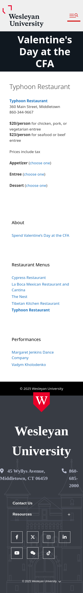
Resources (22, 514)
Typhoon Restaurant (29, 100)
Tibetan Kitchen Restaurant (36, 303)
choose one (40, 162)
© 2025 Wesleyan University (41, 581)
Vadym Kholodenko (29, 364)
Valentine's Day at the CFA (44, 51)
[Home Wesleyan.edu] (41, 402)
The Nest (19, 296)
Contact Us (23, 503)
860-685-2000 (74, 478)
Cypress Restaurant (29, 277)
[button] (73, 16)
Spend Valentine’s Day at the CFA (40, 235)
